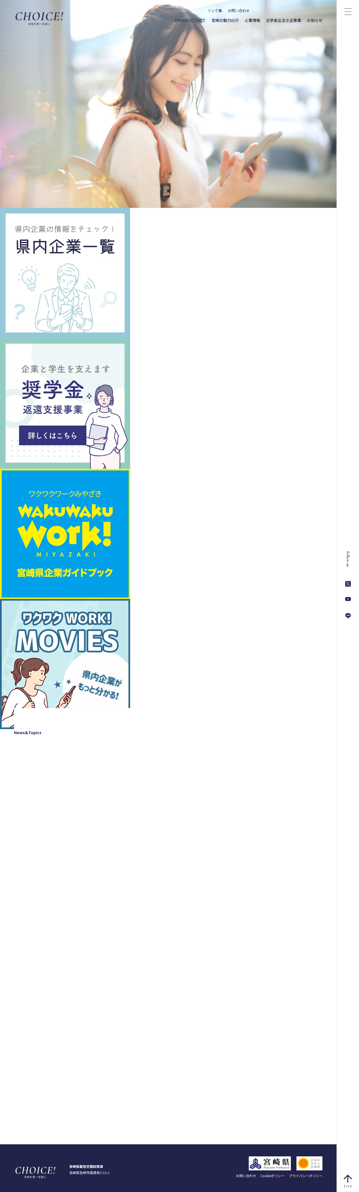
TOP (348, 1181)
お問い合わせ (239, 10)
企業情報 (252, 20)
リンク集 (215, 10)
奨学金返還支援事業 (283, 20)
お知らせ (315, 20)
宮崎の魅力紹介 (225, 20)
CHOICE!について (190, 20)
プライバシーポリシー (306, 1175)
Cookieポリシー (272, 1175)
